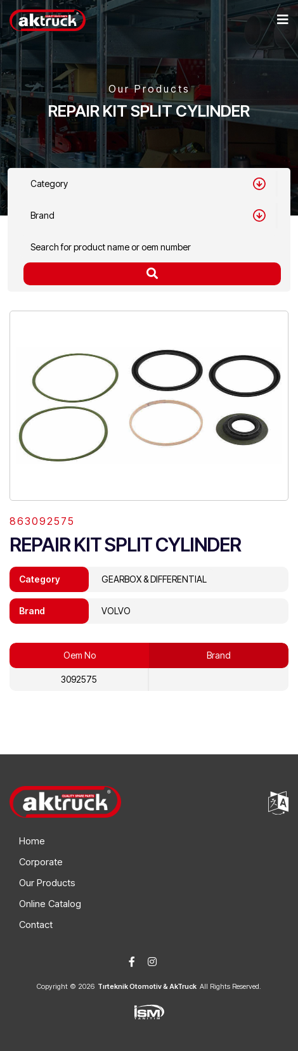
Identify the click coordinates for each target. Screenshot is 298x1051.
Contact (36, 925)
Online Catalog (50, 904)
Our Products (47, 883)
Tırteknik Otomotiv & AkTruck (147, 986)
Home (32, 841)
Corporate (41, 862)
